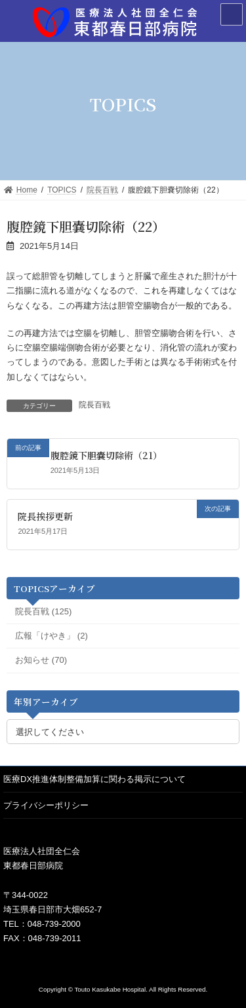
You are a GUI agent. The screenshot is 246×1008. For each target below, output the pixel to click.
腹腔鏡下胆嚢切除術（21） (106, 455)
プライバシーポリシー (46, 805)
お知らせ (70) (41, 660)
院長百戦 (94, 404)
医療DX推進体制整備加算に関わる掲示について (94, 779)
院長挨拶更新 (45, 516)
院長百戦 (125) (43, 611)
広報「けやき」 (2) (51, 636)
